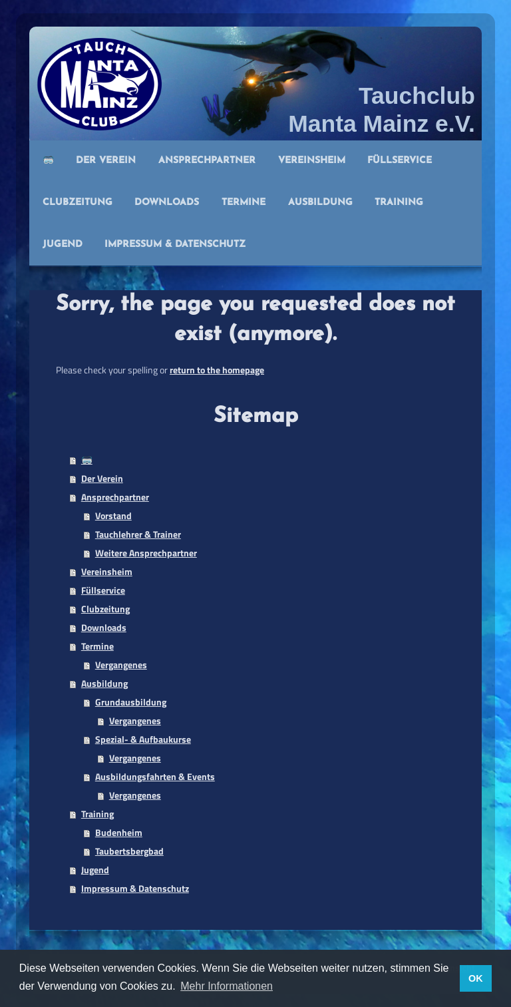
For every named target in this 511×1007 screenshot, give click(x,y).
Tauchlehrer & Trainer (138, 534)
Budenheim (118, 832)
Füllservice (103, 590)
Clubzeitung (105, 609)
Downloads (103, 627)
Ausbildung (104, 683)
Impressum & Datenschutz (135, 888)
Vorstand (113, 515)
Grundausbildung (130, 702)
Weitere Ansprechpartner (146, 553)
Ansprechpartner (115, 497)
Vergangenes (121, 665)
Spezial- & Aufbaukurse (143, 739)
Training (97, 814)
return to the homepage (217, 370)
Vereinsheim (106, 571)
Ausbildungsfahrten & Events (155, 776)
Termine (97, 646)
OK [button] (475, 978)
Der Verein (102, 478)
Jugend (95, 870)
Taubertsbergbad (129, 851)
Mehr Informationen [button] (226, 986)
